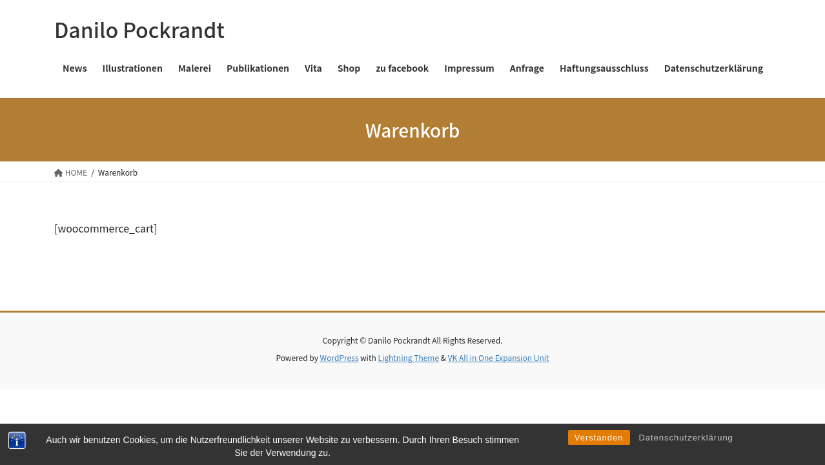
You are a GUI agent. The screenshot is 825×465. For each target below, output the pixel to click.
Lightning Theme (408, 357)
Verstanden (599, 450)
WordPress (339, 357)
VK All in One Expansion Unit (498, 357)
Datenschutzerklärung (685, 450)
